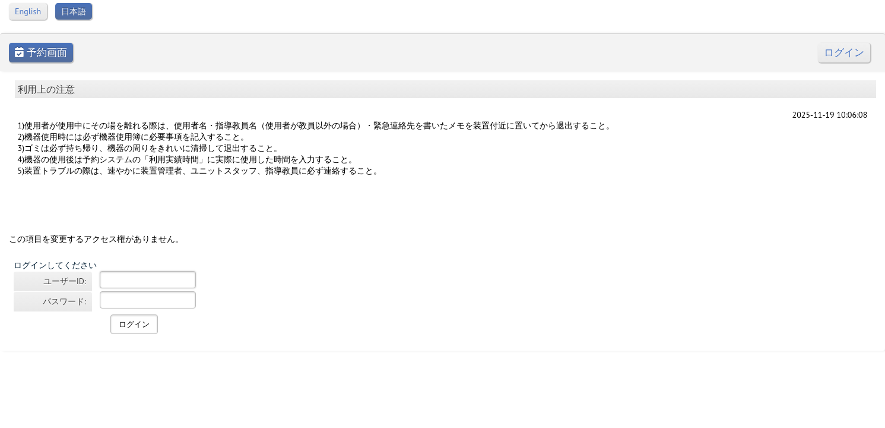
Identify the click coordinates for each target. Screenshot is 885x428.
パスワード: (64, 301)
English (28, 11)
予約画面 (41, 52)
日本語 (73, 11)
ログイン (844, 52)
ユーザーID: (64, 281)
